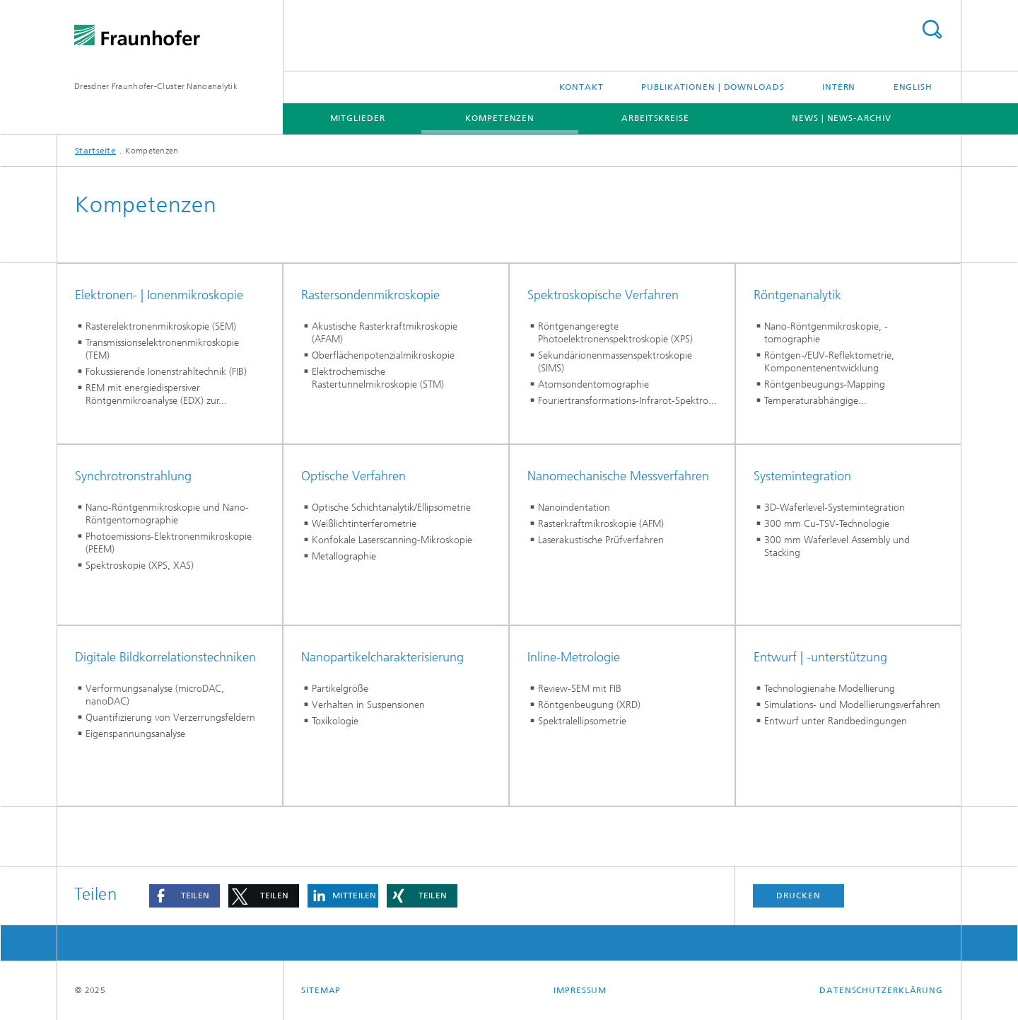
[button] (184, 896)
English (913, 87)
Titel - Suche (931, 29)
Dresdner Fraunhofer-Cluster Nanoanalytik (156, 86)
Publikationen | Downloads (713, 87)
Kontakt (581, 87)
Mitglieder (357, 118)
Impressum (580, 990)
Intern (838, 87)
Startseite (95, 151)
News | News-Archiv (841, 118)
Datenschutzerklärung (881, 990)
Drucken (798, 895)
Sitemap (321, 990)
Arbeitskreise (655, 118)
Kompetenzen (499, 118)
